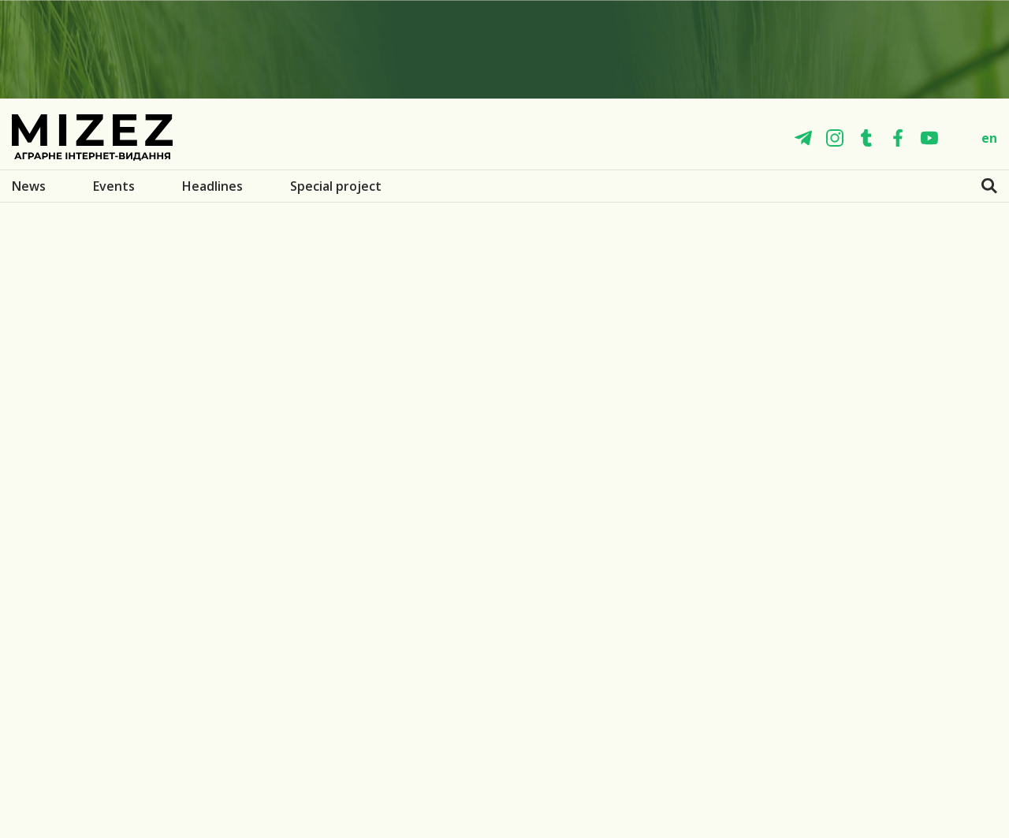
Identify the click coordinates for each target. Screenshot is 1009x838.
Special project (336, 186)
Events (114, 186)
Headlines (212, 186)
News (29, 186)
